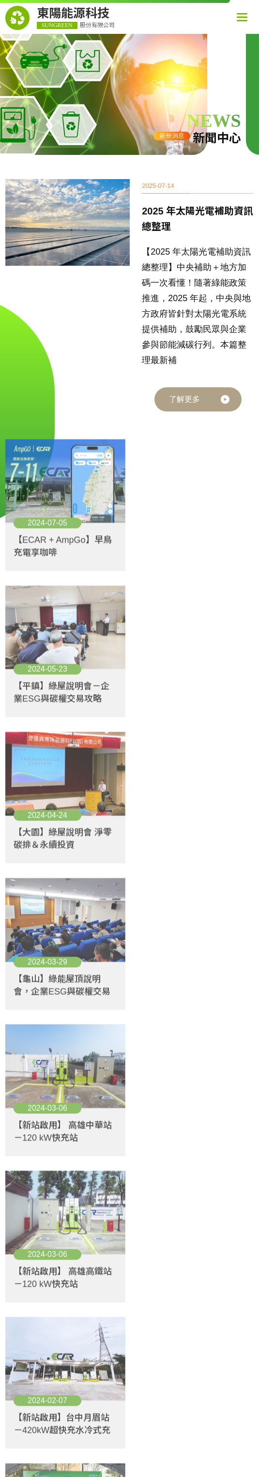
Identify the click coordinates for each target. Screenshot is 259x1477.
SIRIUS (217, 1396)
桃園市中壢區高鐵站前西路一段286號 (170, 1343)
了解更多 (184, 400)
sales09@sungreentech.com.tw (161, 1368)
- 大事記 (24, 1329)
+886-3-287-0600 (175, 1355)
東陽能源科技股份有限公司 (173, 1264)
